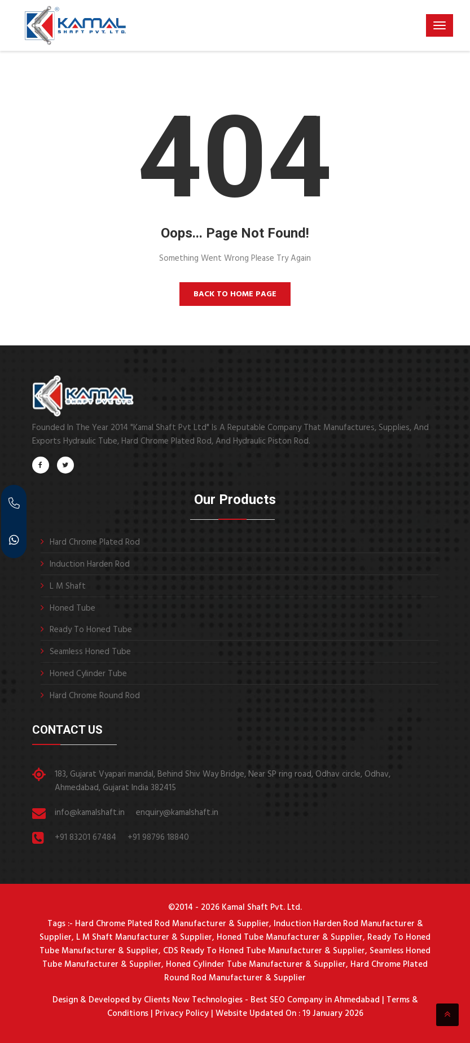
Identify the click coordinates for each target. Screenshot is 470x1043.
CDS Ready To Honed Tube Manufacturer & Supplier (264, 951)
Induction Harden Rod (90, 564)
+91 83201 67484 (85, 837)
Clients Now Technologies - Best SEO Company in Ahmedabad (261, 1000)
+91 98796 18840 (158, 837)
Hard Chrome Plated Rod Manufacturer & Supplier (172, 924)
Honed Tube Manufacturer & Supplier (290, 937)
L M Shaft (68, 586)
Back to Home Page (235, 294)
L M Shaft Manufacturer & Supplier (144, 937)
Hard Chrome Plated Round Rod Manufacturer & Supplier (296, 971)
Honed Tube (72, 608)
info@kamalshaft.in (90, 813)
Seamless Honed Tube (90, 652)
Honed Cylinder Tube (88, 674)
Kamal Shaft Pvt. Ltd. (262, 907)
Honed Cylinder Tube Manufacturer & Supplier (256, 964)
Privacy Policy (182, 1013)
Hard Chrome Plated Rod (95, 542)
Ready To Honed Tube (91, 630)
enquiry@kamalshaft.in (177, 813)
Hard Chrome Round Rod (95, 696)
